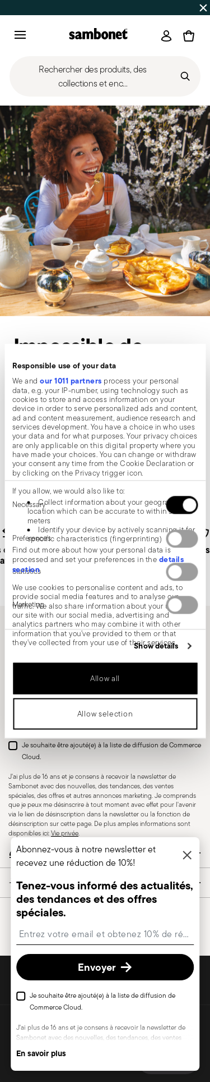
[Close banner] (203, 8)
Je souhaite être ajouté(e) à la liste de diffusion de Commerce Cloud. (111, 751)
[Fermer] (187, 856)
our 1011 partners (71, 381)
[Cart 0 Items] (188, 36)
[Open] (166, 36)
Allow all (105, 678)
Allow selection (105, 713)
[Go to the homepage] (98, 35)
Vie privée (64, 833)
